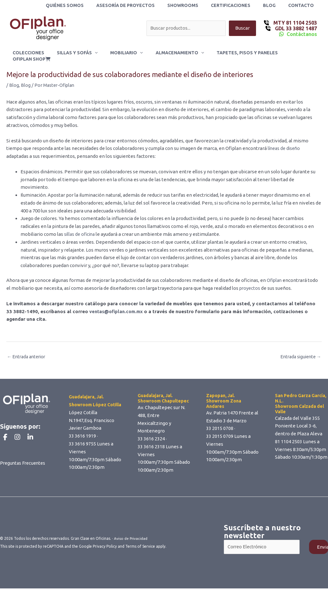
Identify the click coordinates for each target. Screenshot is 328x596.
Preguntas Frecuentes (24, 469)
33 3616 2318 (151, 441)
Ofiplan (275, 274)
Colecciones (31, 52)
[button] (94, 53)
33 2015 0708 (219, 423)
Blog (275, 5)
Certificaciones (240, 5)
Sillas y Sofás (76, 53)
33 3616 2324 (151, 433)
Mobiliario (122, 53)
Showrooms (196, 5)
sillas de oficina (80, 228)
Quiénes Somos (85, 5)
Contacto (303, 5)
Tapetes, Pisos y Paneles (235, 52)
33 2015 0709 (219, 431)
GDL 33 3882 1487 (295, 28)
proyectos (250, 282)
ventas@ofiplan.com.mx (117, 305)
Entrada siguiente (299, 351)
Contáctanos (302, 34)
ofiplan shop (294, 52)
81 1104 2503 (288, 436)
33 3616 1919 (82, 430)
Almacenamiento (171, 53)
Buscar (242, 28)
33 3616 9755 (82, 438)
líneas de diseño (284, 143)
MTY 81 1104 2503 (294, 23)
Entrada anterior (28, 351)
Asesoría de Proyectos (142, 5)
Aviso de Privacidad (131, 533)
